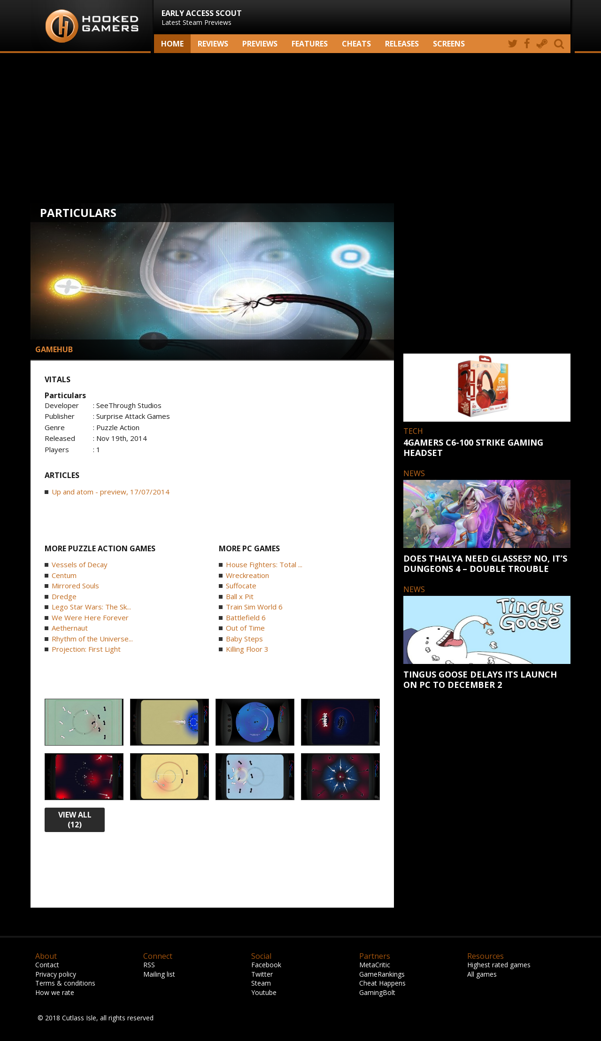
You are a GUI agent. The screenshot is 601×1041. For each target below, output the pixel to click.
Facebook (266, 964)
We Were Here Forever (90, 617)
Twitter (262, 974)
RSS (149, 964)
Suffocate (241, 585)
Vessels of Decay (80, 564)
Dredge (64, 596)
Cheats (356, 44)
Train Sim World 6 (254, 606)
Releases (402, 44)
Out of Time (245, 627)
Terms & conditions (65, 983)
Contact (47, 964)
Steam (261, 983)
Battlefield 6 (246, 617)
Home (172, 44)
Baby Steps (244, 638)
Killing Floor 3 (247, 649)
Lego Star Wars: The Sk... (91, 606)
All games (482, 974)
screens (449, 44)
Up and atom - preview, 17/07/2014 (111, 491)
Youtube (264, 992)
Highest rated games (499, 964)
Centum (64, 575)
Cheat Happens (382, 983)
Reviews (213, 44)
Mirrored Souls (75, 585)
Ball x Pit (240, 596)
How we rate (54, 992)
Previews (259, 44)
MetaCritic (374, 964)
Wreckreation (247, 575)
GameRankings (382, 974)
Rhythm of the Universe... (92, 638)
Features (310, 44)
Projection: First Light (86, 649)
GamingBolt (377, 992)
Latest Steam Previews (202, 17)
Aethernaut (70, 627)
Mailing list (159, 974)
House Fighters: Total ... (264, 564)
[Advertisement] (300, 128)
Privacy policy (55, 974)
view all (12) (75, 820)
